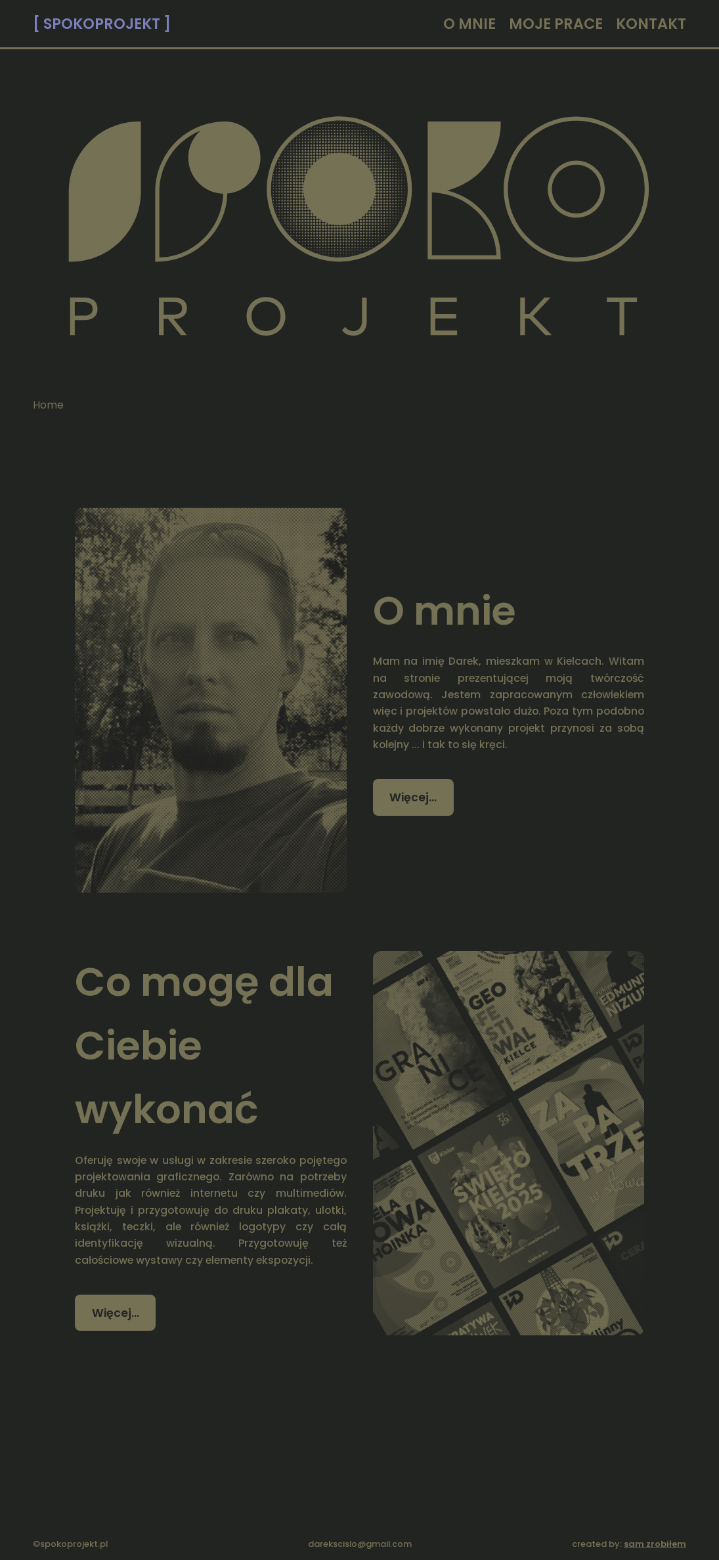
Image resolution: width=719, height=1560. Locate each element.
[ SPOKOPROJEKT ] (102, 23)
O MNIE (469, 23)
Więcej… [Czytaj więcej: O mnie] (413, 797)
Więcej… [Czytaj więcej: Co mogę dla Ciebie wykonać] (115, 1313)
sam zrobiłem (655, 1544)
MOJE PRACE (556, 23)
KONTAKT (651, 23)
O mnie (444, 610)
